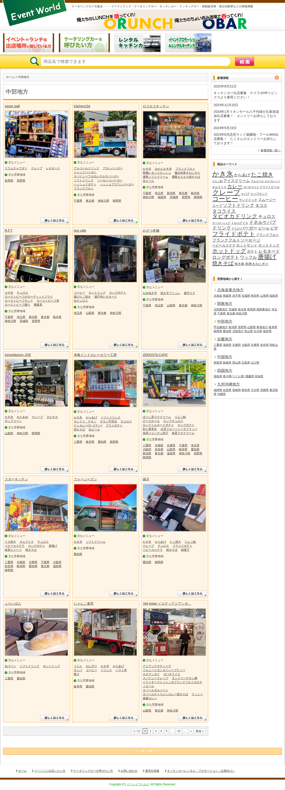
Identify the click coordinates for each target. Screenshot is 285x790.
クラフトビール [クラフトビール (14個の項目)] (270, 187)
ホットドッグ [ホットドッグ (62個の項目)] (229, 251)
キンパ (78, 670)
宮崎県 (264, 390)
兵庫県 (171, 445)
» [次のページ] (191, 731)
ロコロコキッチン (156, 106)
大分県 (255, 390)
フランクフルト (84, 188)
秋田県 (255, 295)
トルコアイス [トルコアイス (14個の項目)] (239, 223)
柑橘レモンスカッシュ (157, 172)
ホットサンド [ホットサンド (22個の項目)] (246, 245)
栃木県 (195, 193)
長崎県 (236, 390)
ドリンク (106, 670)
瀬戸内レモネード (105, 296)
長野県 (21, 180)
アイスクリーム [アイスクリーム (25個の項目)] (236, 180)
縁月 (146, 479)
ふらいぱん (13, 603)
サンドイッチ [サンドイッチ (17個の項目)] (248, 200)
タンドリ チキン (85, 421)
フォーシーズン (85, 479)
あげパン (10, 666)
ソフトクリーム (96, 541)
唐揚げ (53, 545)
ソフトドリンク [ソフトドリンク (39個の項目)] (238, 205)
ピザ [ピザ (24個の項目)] (274, 228)
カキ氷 (9, 292)
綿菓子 (185, 549)
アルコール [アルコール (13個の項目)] (257, 181)
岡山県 (236, 362)
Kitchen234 (82, 106)
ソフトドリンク (84, 180)
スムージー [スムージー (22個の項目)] (267, 200)
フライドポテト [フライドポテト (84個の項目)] (233, 234)
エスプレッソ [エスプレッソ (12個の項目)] (272, 181)
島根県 (227, 362)
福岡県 (218, 390)
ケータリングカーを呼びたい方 (93, 771)
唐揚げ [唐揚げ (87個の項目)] (267, 257)
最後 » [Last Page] (200, 731)
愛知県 (102, 441)
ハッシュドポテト (85, 184)
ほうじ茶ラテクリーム (157, 417)
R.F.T (9, 230)
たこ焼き (175, 541)
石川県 (258, 331)
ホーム (10, 77)
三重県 (78, 441)
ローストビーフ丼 (48, 300)
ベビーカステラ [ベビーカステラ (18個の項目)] (223, 245)
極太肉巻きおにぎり (187, 172)
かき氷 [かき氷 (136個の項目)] (222, 174)
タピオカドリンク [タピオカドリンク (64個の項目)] (235, 216)
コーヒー (79, 292)
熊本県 (246, 390)
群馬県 (9, 180)
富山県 (248, 331)
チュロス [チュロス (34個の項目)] (266, 216)
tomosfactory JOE (18, 355)
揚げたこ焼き (82, 296)
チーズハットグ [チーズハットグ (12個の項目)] (221, 222)
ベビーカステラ (15, 545)
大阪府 (147, 449)
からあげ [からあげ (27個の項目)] (242, 175)
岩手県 (236, 295)
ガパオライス (171, 674)
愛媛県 (250, 376)
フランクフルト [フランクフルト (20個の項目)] (267, 235)
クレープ (36, 168)
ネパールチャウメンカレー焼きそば (165, 694)
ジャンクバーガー (85, 172)
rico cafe (80, 230)
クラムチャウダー (16, 168)
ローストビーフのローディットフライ (29, 296)
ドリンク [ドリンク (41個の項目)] (221, 228)
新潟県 (171, 193)
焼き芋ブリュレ (170, 293)
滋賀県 (171, 453)
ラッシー (197, 694)
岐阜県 (90, 441)
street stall (12, 106)
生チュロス (81, 300)
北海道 (218, 295)
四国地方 (224, 371)
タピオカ (52, 417)
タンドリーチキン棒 (184, 678)
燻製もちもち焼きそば (186, 176)
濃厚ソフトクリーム (155, 176)
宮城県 (246, 295)
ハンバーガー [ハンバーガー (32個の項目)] (244, 228)
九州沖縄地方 (228, 384)
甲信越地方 (221, 327)
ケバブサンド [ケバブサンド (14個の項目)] (259, 193)
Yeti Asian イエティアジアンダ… (167, 603)
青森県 (227, 295)
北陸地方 (238, 331)
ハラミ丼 (121, 670)
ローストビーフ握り (17, 304)
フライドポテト (182, 545)
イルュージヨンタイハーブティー (164, 670)
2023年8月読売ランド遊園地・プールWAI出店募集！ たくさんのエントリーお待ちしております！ (246, 139)
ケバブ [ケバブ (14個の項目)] (245, 193)
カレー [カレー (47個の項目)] (234, 186)
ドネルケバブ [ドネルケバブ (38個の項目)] (262, 222)
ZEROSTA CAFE (155, 355)
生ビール (148, 180)
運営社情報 (152, 771)
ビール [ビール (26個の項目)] (264, 228)
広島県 (246, 362)
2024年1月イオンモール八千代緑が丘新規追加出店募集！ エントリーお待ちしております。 (246, 116)
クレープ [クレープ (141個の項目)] (226, 192)
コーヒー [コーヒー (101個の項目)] (225, 199)
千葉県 (78, 200)
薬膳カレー (150, 698)
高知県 (259, 376)
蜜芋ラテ (189, 293)
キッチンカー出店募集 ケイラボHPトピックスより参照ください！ (246, 95)
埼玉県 (159, 193)
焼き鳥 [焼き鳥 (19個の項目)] (239, 264)
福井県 (267, 331)
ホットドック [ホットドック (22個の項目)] (269, 245)
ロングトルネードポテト (158, 425)
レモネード (53, 168)
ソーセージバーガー (110, 180)
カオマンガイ (151, 674)
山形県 (264, 295)
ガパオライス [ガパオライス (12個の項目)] (251, 187)
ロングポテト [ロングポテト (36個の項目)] (225, 257)
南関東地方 (263, 309)
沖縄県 (221, 394)
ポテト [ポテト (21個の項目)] (252, 251)
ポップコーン (13, 421)
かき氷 (147, 168)
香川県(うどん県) (234, 376)
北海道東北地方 (230, 290)
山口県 (255, 362)
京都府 (159, 445)
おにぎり (91, 666)
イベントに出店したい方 (49, 771)
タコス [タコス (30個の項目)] (261, 205)
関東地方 (224, 304)
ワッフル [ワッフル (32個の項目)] (248, 257)
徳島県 (218, 376)
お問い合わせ (129, 771)
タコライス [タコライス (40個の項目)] (224, 211)
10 (178, 731)
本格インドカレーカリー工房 (95, 355)
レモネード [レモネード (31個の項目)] (269, 251)
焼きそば (79, 429)
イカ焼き (10, 541)
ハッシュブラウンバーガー (117, 184)
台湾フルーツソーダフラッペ (178, 429)
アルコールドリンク (86, 168)
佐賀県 (227, 390)
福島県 (162, 197)
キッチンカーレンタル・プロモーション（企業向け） (201, 771)
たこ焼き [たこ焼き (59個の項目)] (262, 174)
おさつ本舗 (151, 230)
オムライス (27, 541)
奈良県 (159, 449)
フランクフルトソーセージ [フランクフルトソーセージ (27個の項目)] (236, 240)
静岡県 (117, 200)
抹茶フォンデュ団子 (155, 433)
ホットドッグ (97, 292)
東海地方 (262, 327)
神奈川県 (103, 200)
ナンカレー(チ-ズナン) (88, 425)
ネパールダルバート (155, 690)
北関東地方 (221, 309)
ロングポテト (117, 292)
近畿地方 (224, 339)
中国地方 (224, 357)
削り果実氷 (150, 429)
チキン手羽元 (108, 421)
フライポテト (114, 425)
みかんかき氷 (163, 168)
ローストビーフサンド (19, 300)
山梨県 (90, 313)
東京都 (90, 200)
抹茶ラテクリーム (183, 433)
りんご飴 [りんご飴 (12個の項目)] (217, 181)
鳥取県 (218, 362)
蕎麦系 (38, 304)
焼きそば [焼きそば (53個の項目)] (223, 263)
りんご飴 (180, 417)
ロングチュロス (173, 421)
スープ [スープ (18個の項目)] (217, 206)
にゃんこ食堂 (84, 603)
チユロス (126, 421)
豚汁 (76, 674)
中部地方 (224, 321)
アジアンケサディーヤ (157, 666)
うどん (78, 666)
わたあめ (22, 417)
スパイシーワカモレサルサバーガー (96, 176)
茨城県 (174, 197)
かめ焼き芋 (150, 293)
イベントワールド (138, 784)
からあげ (91, 417)
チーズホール (151, 421)
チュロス (22, 292)
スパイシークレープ (155, 678)
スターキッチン (16, 479)
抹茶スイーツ (13, 549)
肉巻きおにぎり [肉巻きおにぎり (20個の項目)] (256, 264)
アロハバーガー (113, 168)
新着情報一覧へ (271, 150)
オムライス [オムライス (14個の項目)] (219, 187)
